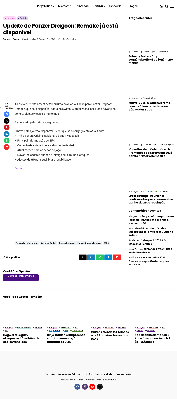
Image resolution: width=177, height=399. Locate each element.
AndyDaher (13, 39)
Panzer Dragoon (67, 243)
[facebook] (77, 387)
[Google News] (100, 387)
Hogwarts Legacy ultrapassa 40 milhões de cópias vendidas (21, 338)
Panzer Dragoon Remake (89, 243)
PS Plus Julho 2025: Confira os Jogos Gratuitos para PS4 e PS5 (149, 261)
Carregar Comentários (21, 275)
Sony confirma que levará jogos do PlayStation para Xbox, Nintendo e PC (151, 220)
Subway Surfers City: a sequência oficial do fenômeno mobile (151, 59)
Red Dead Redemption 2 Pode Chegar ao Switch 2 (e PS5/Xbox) (152, 338)
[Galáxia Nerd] (18, 6)
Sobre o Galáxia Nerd (70, 374)
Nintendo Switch (48, 243)
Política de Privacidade (98, 374)
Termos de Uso (123, 374)
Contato (50, 374)
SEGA (106, 243)
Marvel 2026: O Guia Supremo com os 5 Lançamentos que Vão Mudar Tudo (149, 106)
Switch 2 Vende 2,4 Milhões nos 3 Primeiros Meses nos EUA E (110, 335)
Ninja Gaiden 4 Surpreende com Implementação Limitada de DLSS (66, 338)
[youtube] (92, 387)
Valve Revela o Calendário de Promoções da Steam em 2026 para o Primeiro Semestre (150, 152)
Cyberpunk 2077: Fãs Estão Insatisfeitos (148, 242)
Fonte (18, 168)
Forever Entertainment (27, 243)
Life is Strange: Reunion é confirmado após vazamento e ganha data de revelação (151, 199)
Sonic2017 (134, 249)
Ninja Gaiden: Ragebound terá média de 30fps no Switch (151, 232)
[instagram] (85, 387)
